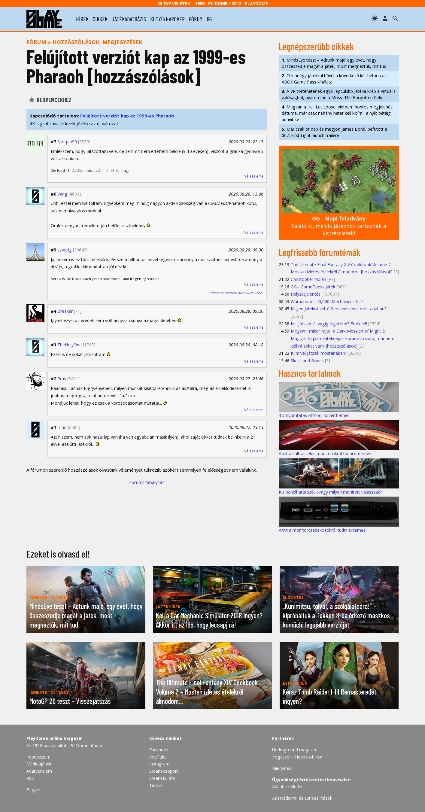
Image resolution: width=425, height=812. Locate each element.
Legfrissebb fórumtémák (319, 252)
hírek (82, 19)
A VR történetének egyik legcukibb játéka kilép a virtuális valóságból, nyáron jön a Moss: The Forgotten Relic (339, 94)
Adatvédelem (39, 771)
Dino (62, 427)
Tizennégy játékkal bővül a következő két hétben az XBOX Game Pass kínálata (334, 79)
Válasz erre (253, 176)
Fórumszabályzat (146, 482)
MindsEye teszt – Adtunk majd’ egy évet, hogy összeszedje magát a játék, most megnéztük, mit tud (334, 63)
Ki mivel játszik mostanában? (319, 353)
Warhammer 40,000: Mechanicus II (324, 301)
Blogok (33, 789)
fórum (196, 19)
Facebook (158, 750)
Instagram (159, 764)
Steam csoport (163, 771)
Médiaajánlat (39, 764)
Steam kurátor (163, 778)
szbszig (64, 250)
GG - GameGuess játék (313, 287)
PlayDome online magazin (54, 738)
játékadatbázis (129, 19)
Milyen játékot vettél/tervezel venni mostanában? (339, 309)
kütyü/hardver (167, 19)
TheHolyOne (69, 345)
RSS (30, 778)
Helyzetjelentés (305, 294)
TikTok (155, 785)
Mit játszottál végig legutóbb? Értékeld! (329, 324)
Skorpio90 (67, 141)
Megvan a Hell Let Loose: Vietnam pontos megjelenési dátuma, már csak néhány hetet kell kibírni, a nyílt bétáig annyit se (337, 113)
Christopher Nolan (308, 279)
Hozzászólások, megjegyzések (97, 42)
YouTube (158, 757)
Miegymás (282, 768)
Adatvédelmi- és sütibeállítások (302, 798)
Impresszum (38, 757)
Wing (62, 194)
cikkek (100, 19)
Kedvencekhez (49, 99)
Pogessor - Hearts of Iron (297, 757)
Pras (61, 379)
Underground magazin (294, 750)
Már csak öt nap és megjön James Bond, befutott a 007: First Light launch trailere (334, 132)
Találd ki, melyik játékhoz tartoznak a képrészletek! (338, 226)
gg (209, 19)
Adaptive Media (287, 786)
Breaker (65, 311)
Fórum (36, 42)
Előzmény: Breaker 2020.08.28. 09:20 (236, 292)
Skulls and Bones (307, 360)
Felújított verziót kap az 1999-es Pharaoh (127, 116)
